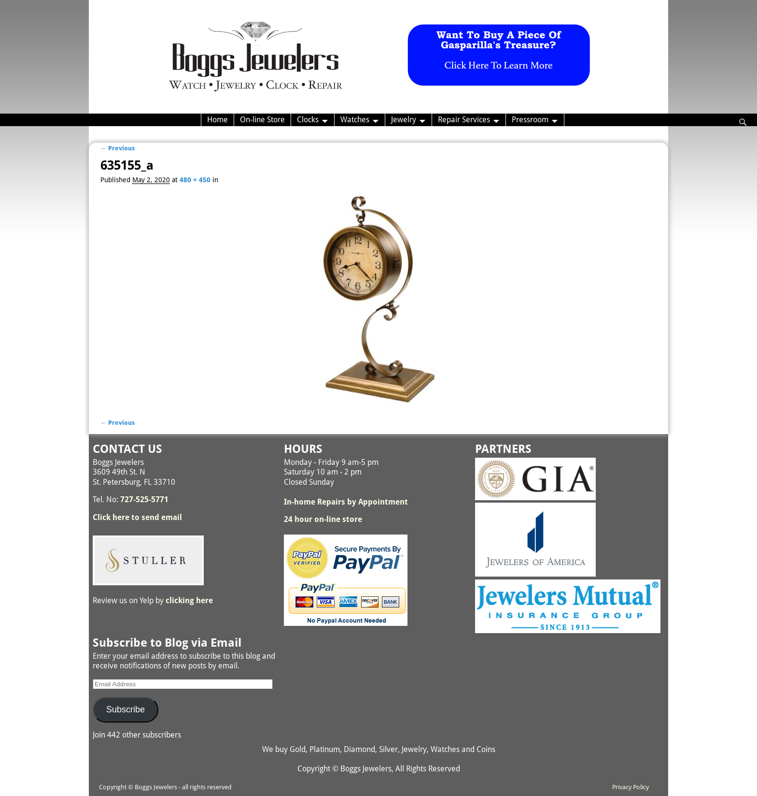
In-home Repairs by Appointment (346, 502)
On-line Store (262, 119)
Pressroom (530, 119)
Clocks (308, 119)
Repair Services (464, 119)
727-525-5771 (144, 499)
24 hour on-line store (323, 519)
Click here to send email (137, 517)
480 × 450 (195, 180)
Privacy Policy (630, 787)
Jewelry (403, 119)
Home (217, 119)
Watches (354, 119)
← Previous (117, 148)
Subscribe (125, 709)
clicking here (189, 600)
